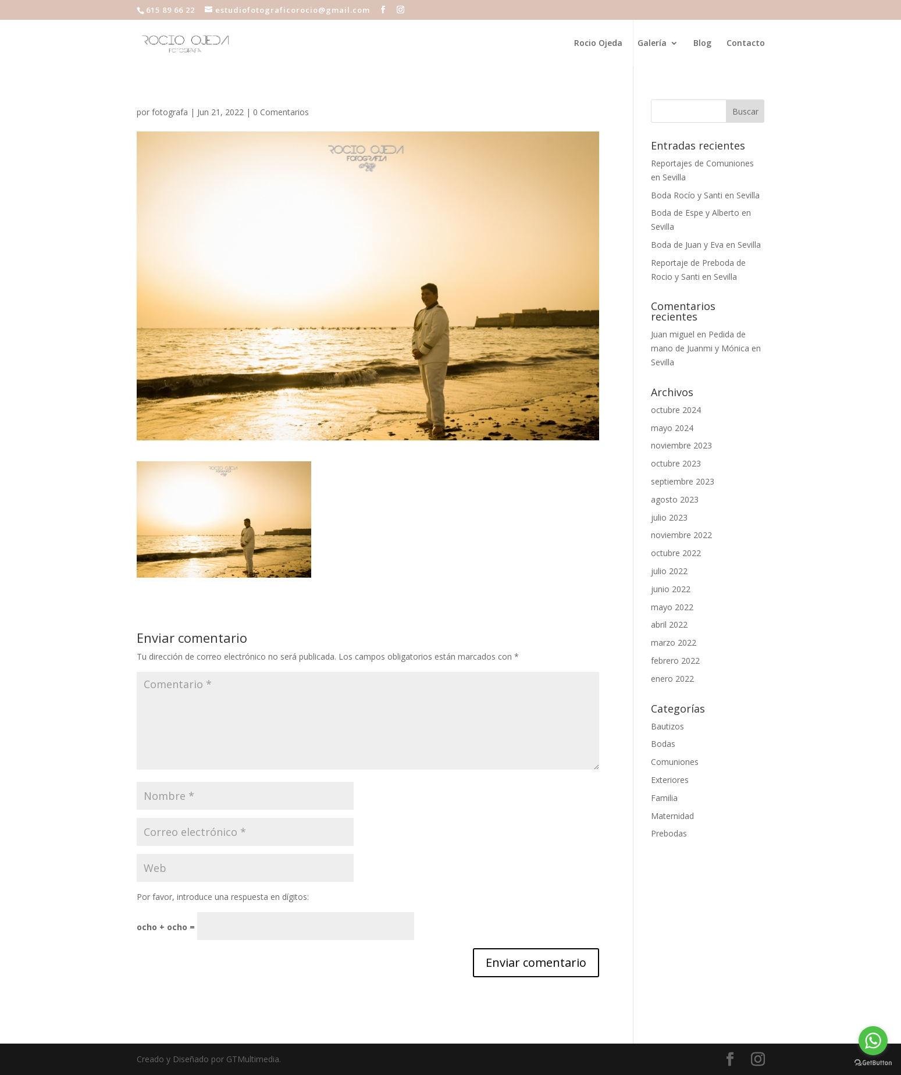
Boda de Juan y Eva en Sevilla (706, 244)
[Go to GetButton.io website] (873, 1063)
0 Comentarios (281, 112)
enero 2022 (672, 678)
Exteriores (670, 779)
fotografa (170, 112)
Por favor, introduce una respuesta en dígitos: (223, 896)
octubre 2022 (676, 552)
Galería (652, 43)
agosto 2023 (675, 499)
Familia (664, 797)
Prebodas (669, 833)
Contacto (746, 43)
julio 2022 (669, 570)
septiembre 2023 (682, 481)
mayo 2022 (672, 607)
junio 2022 (670, 589)
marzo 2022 (673, 642)
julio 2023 (669, 517)
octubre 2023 (676, 463)
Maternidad (672, 815)
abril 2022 (669, 624)
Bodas (663, 743)
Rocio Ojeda (598, 43)
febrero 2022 (675, 660)
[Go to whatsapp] (873, 1040)
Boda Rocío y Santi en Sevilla (705, 195)
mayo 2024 (672, 427)
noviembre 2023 (681, 445)
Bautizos (667, 726)
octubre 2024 (676, 409)
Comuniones (675, 761)
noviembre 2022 (681, 534)
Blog (702, 43)
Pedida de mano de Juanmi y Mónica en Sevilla (706, 348)
